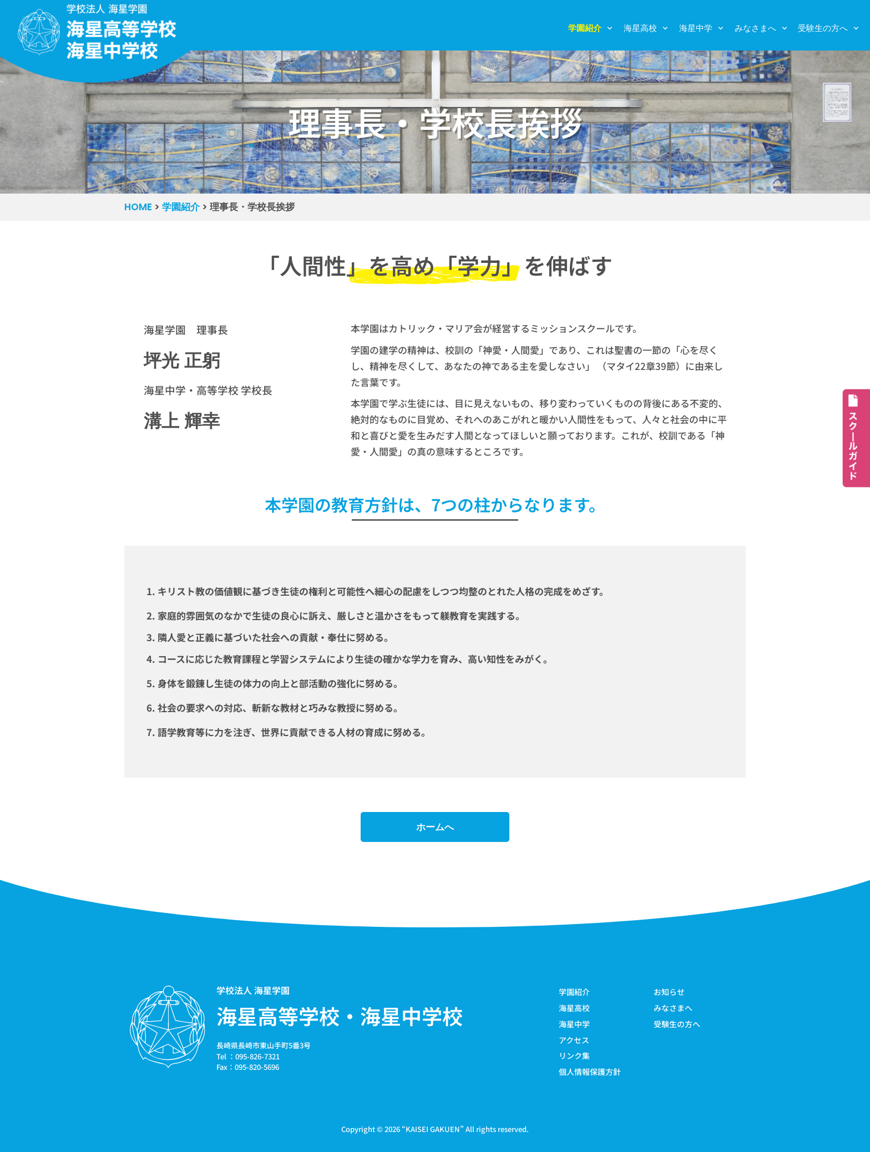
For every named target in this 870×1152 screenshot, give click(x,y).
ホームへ (435, 827)
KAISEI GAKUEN (433, 1129)
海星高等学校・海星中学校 (339, 1016)
